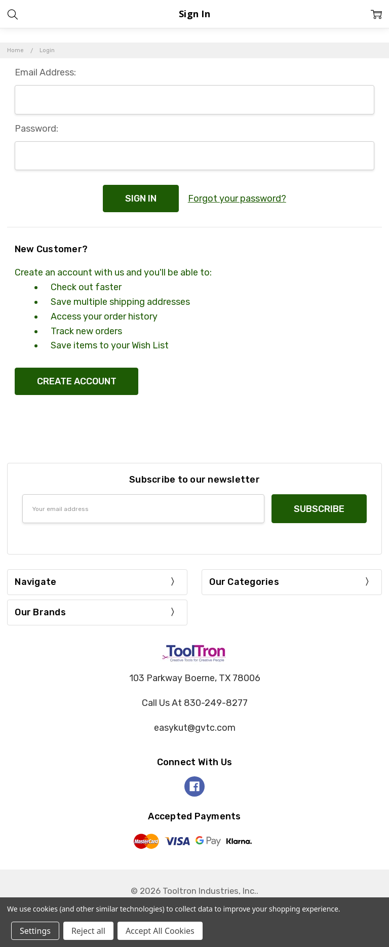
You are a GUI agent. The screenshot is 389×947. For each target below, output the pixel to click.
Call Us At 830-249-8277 (195, 702)
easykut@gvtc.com (195, 727)
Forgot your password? (237, 198)
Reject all (88, 930)
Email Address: (45, 72)
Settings (35, 930)
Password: (36, 128)
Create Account (76, 381)
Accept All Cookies (160, 930)
